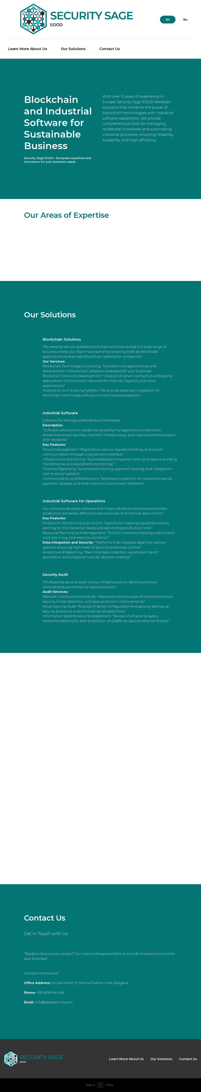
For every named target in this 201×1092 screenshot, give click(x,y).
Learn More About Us (27, 49)
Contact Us (109, 49)
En (168, 19)
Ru (185, 19)
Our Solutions (73, 49)
